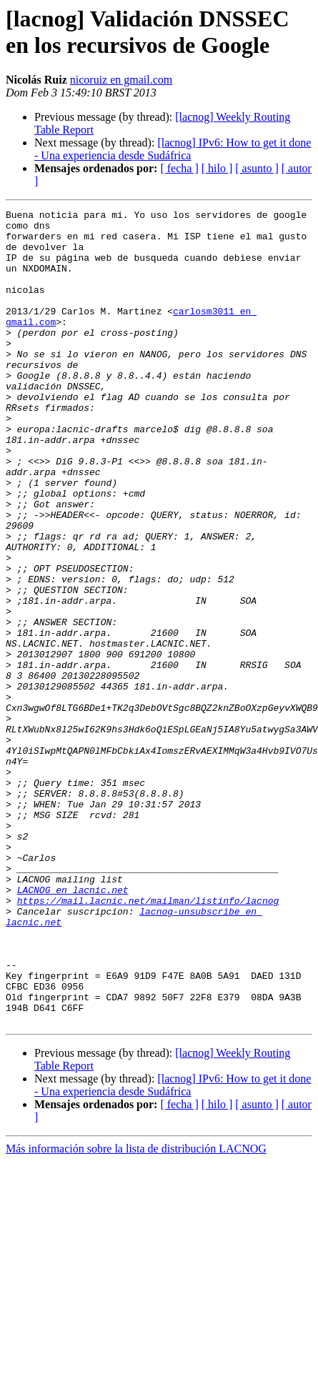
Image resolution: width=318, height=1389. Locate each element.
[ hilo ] (217, 168)
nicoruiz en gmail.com (121, 80)
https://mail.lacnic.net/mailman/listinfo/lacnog (148, 1039)
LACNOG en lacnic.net (73, 1026)
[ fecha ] (179, 168)
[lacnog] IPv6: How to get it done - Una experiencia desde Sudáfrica (172, 148)
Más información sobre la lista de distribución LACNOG (136, 1311)
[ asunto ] (256, 168)
